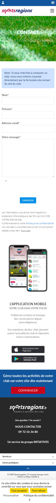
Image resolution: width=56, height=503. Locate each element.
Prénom (7, 109)
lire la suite (25, 230)
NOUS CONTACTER (28, 426)
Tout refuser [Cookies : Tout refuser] (39, 490)
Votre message (11, 137)
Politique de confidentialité (40, 223)
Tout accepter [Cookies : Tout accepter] (19, 490)
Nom (5, 95)
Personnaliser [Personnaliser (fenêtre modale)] (11, 495)
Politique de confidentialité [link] (39, 495)
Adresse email (11, 123)
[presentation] (28, 189)
